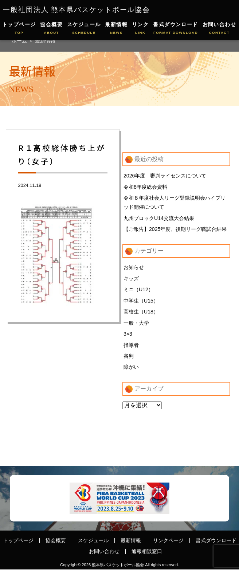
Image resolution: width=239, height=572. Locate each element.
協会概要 (51, 28)
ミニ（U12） (138, 291)
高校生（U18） (141, 313)
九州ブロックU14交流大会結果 (159, 218)
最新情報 (116, 28)
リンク (140, 28)
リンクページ (168, 542)
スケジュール (84, 28)
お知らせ (134, 268)
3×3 (128, 336)
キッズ (131, 280)
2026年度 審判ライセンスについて (165, 176)
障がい (131, 369)
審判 (129, 358)
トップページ (19, 28)
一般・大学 (136, 324)
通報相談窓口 (147, 553)
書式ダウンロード (175, 28)
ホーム (20, 41)
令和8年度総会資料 (145, 187)
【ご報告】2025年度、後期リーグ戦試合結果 (175, 230)
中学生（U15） (141, 302)
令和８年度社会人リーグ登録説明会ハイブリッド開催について (175, 203)
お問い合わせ (219, 28)
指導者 (131, 347)
